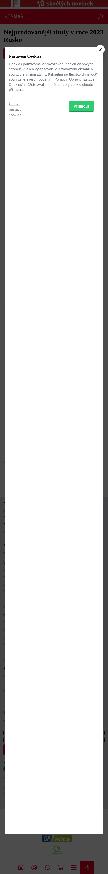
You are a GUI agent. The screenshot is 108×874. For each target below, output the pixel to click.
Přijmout (81, 462)
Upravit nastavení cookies (17, 465)
